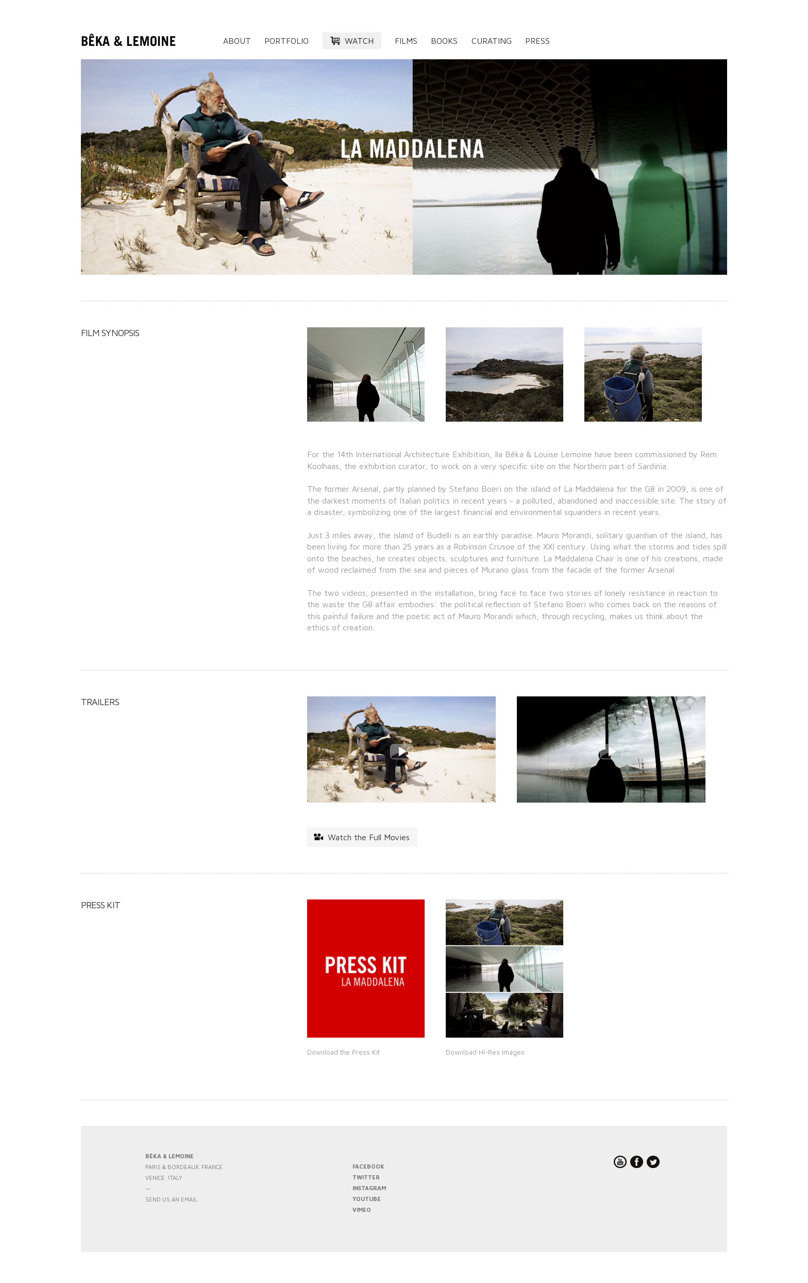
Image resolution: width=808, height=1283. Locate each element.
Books (444, 40)
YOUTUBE (366, 1198)
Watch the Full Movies (369, 837)
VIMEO (361, 1209)
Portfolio (286, 40)
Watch (359, 40)
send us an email (171, 1199)
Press (537, 40)
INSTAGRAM (369, 1188)
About (237, 40)
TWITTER (366, 1177)
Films (406, 40)
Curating (492, 40)
